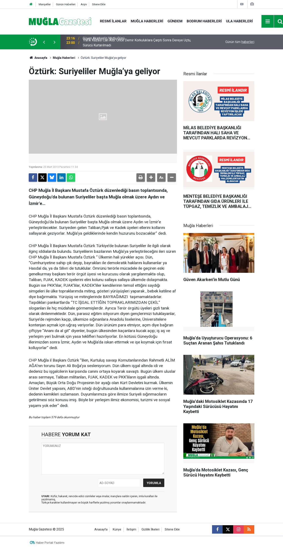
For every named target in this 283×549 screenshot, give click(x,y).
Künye (117, 529)
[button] (151, 177)
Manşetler (45, 4)
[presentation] (44, 41)
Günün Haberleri (65, 4)
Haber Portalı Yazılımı (50, 542)
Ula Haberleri (239, 21)
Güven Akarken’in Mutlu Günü (104, 42)
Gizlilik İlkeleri (150, 529)
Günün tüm (239, 42)
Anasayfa (38, 57)
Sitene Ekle (98, 4)
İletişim (131, 529)
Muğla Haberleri (147, 21)
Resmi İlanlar (113, 21)
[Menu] (268, 21)
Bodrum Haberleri (204, 21)
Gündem (174, 21)
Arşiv (84, 4)
